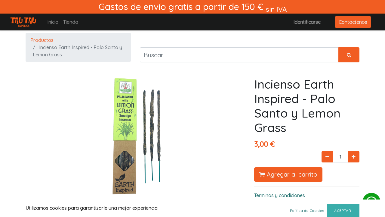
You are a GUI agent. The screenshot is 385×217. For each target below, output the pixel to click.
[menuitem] (53, 22)
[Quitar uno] (327, 156)
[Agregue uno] (353, 156)
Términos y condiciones (279, 195)
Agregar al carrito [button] (288, 174)
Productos (42, 40)
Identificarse (307, 22)
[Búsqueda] (348, 54)
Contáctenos (353, 22)
